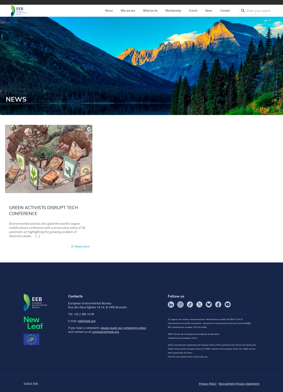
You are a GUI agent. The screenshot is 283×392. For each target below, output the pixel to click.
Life (31, 339)
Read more (82, 246)
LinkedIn (171, 304)
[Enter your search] (258, 10)
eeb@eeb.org (87, 321)
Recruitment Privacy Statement (239, 384)
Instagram (180, 304)
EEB (35, 303)
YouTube (227, 304)
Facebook (218, 304)
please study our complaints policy (123, 328)
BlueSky (209, 304)
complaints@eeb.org (105, 332)
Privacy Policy (207, 384)
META (33, 322)
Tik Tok (190, 304)
